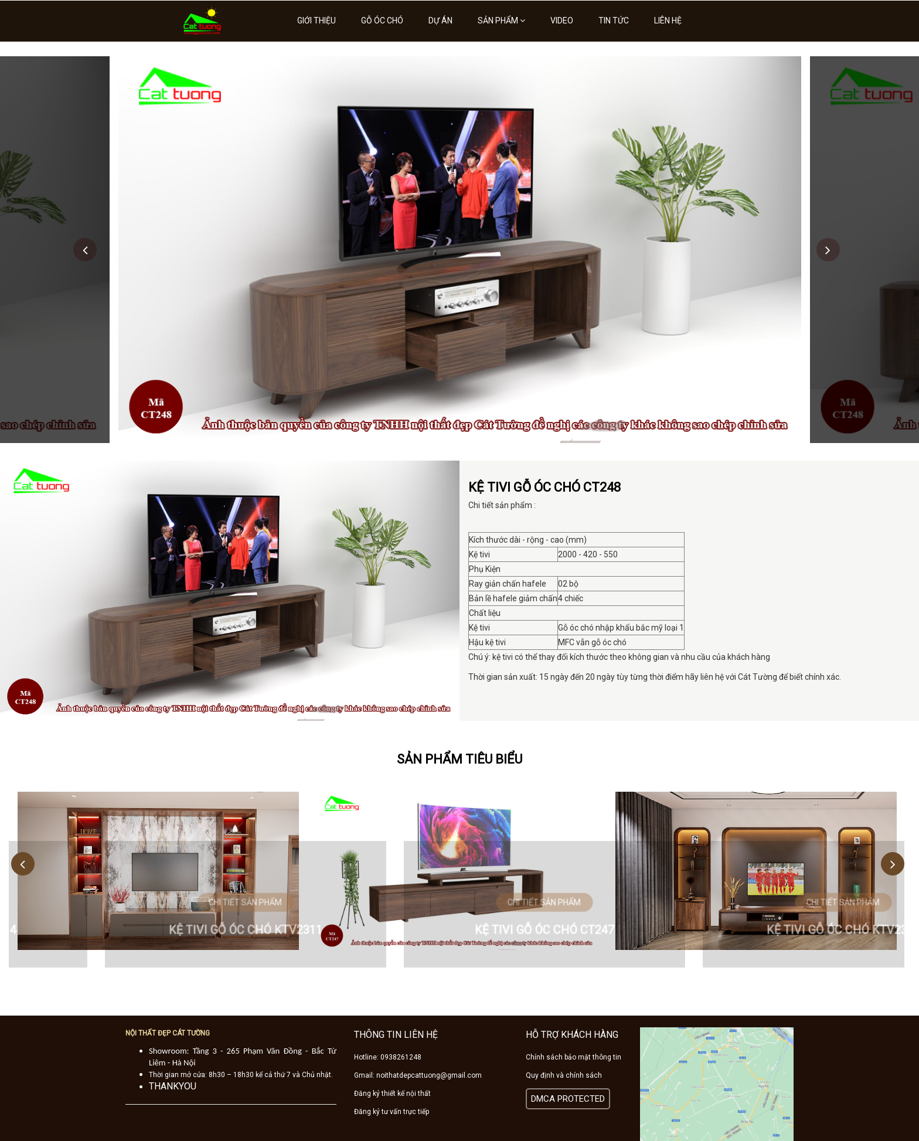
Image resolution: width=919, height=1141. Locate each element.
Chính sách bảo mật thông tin (573, 1057)
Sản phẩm (501, 20)
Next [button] (828, 249)
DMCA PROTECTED (568, 1099)
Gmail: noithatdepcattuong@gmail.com (418, 1075)
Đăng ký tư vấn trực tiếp (391, 1112)
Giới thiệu (316, 20)
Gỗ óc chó (382, 20)
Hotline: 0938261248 (387, 1057)
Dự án (440, 20)
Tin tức (613, 20)
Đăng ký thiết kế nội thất (392, 1093)
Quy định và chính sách (564, 1075)
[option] (460, 249)
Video (561, 20)
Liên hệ (668, 20)
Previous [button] (85, 249)
